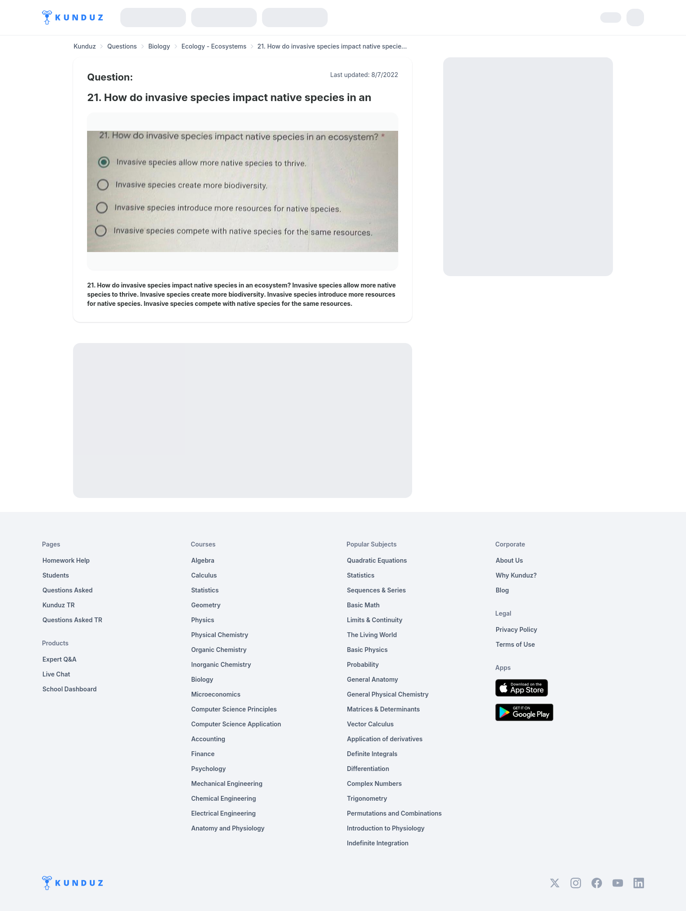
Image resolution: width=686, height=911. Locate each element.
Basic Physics (367, 649)
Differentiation (368, 768)
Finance (203, 753)
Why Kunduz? (516, 575)
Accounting (208, 739)
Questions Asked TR (72, 620)
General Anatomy (372, 679)
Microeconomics (216, 694)
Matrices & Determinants (383, 709)
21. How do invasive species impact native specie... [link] (332, 46)
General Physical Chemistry (388, 694)
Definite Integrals (372, 753)
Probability (363, 664)
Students (55, 575)
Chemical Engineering (223, 798)
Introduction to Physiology (385, 828)
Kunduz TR (58, 605)
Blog (502, 590)
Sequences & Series (376, 590)
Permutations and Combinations (394, 813)
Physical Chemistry (219, 634)
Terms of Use (515, 644)
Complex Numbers (374, 783)
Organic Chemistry (219, 649)
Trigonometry (367, 798)
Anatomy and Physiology (228, 828)
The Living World (372, 634)
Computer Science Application (236, 724)
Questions (122, 46)
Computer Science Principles (234, 709)
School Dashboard (69, 689)
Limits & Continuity (374, 620)
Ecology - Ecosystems (214, 46)
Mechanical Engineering (226, 783)
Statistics (205, 590)
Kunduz (85, 46)
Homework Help (66, 560)
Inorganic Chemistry (221, 664)
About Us (509, 560)
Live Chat (56, 674)
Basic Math (363, 605)
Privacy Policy (516, 629)
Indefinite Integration (378, 843)
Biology (159, 46)
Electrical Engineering (223, 813)
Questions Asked (67, 590)
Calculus (204, 575)
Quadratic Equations (377, 560)
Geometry (205, 605)
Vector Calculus (370, 724)
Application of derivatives (385, 739)
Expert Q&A (59, 659)
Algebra (202, 560)
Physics (202, 620)
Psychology (208, 768)
